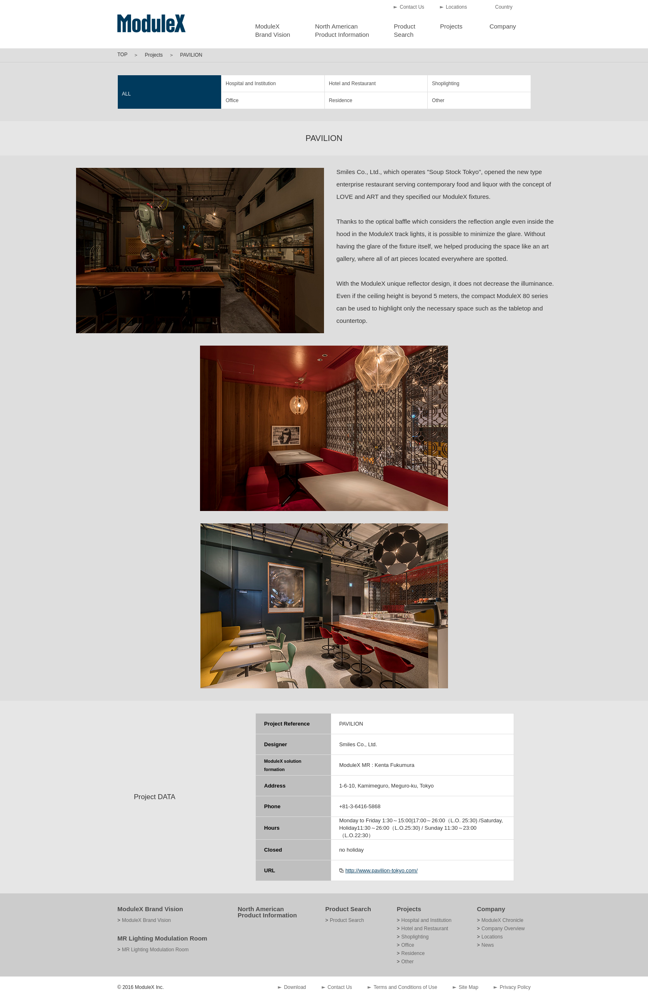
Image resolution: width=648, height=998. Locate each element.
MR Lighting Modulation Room (162, 938)
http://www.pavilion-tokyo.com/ (381, 870)
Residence (341, 100)
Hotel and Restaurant (352, 83)
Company (502, 26)
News (487, 945)
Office (232, 100)
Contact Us (412, 7)
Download (295, 987)
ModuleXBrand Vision (272, 30)
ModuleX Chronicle (502, 920)
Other (438, 100)
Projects (451, 26)
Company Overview (503, 928)
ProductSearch (404, 30)
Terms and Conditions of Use (405, 987)
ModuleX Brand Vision (150, 908)
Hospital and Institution (251, 83)
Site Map (468, 987)
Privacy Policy (515, 987)
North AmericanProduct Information (342, 30)
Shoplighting (445, 83)
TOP (122, 54)
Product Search (348, 908)
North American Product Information (267, 912)
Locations (456, 7)
